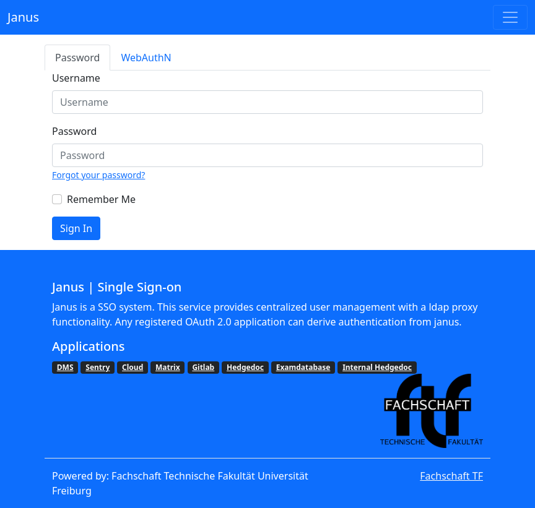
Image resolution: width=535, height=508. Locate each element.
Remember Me (101, 199)
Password (77, 57)
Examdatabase (303, 367)
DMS (65, 367)
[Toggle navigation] (510, 17)
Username (76, 78)
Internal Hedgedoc (377, 367)
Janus (23, 17)
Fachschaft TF (451, 476)
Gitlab (203, 367)
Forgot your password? (98, 175)
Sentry (97, 367)
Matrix (167, 367)
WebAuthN (146, 57)
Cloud (132, 367)
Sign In (76, 228)
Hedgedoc (245, 367)
